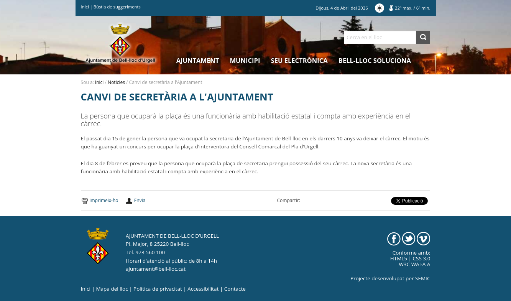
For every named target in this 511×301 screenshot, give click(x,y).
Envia (140, 200)
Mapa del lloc (112, 288)
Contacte (235, 288)
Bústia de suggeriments (117, 7)
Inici (85, 7)
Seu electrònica (299, 60)
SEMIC (422, 278)
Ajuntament (197, 60)
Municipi (245, 60)
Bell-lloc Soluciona (374, 60)
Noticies (116, 82)
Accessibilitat (203, 288)
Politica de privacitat (157, 288)
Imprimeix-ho (103, 200)
